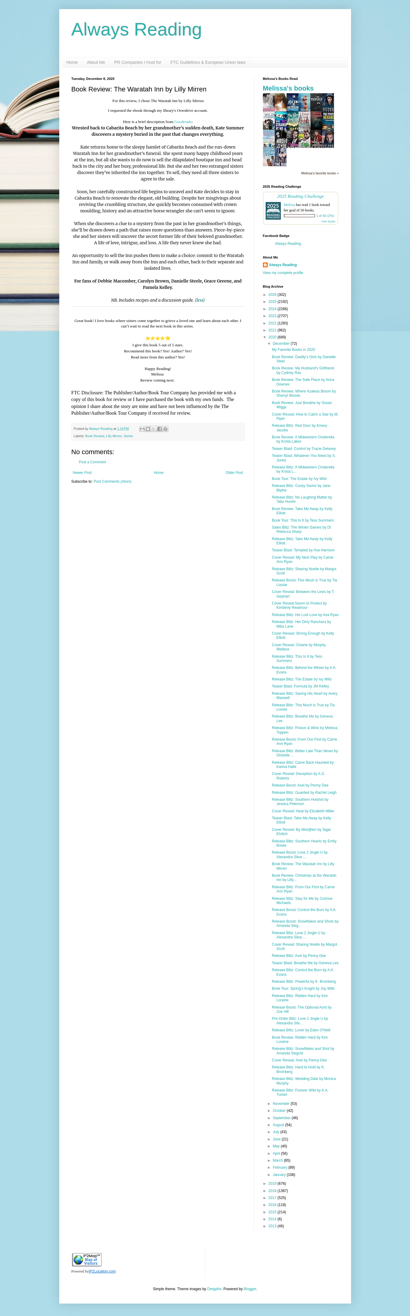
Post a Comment (92, 462)
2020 (272, 337)
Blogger (250, 1289)
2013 (272, 1226)
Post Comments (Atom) (113, 481)
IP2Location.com (102, 1271)
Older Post (234, 473)
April (277, 1153)
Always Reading (136, 29)
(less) (200, 300)
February (280, 1167)
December (282, 343)
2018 (272, 1191)
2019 (272, 1183)
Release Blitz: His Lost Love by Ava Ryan (305, 615)
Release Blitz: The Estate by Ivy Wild (301, 679)
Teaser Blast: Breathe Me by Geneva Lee (305, 963)
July (276, 1132)
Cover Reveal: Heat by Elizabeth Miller (303, 811)
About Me (96, 62)
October (280, 1111)
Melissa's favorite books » (320, 173)
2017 (272, 1198)
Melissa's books (288, 88)
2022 (272, 323)
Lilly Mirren (114, 436)
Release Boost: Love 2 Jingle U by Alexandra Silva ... (299, 854)
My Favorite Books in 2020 (293, 350)
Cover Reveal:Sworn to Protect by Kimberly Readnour (299, 605)
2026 (272, 295)
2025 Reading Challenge (300, 196)
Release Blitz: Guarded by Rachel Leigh (304, 792)
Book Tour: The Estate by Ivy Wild (299, 479)
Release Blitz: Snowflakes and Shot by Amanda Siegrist (303, 1051)
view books (329, 221)
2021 (272, 330)
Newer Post (82, 473)
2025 (272, 302)
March (278, 1160)
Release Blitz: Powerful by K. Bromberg (304, 981)
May (277, 1146)
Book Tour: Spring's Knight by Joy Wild (303, 988)
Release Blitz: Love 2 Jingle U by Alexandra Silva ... (298, 935)
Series (128, 436)
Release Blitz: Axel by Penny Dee (299, 956)
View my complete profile (283, 273)
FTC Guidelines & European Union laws (208, 62)
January (280, 1175)
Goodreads (183, 121)
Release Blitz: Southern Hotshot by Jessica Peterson (300, 801)
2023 (272, 316)
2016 (272, 1205)
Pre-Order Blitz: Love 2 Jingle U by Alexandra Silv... (300, 1020)
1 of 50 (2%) (325, 216)
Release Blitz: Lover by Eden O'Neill (301, 1030)
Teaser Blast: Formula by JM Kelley (300, 686)
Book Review (94, 436)
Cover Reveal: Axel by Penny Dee (299, 1060)
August (279, 1125)
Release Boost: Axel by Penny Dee (300, 785)
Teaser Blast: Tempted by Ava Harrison (303, 550)
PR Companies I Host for (137, 62)
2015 (272, 1212)
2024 (272, 309)
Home (72, 62)
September (282, 1118)
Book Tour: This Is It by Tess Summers (303, 520)
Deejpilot (214, 1289)
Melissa (289, 205)
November (282, 1104)
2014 (272, 1219)
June (277, 1139)
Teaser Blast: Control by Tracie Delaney (304, 449)
